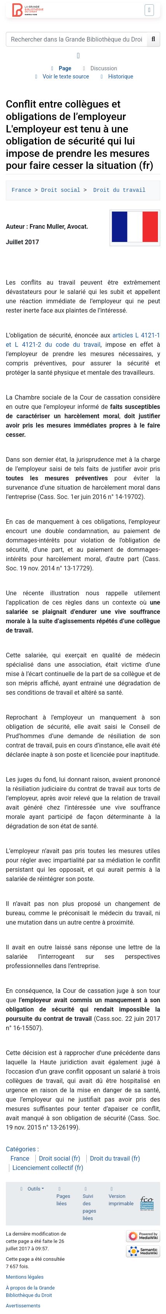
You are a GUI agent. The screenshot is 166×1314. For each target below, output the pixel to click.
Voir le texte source (66, 76)
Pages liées (63, 1199)
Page (65, 68)
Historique (120, 76)
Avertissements (23, 1306)
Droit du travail (119, 190)
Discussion (104, 68)
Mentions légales (25, 1277)
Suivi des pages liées (89, 1207)
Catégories (21, 1149)
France (21, 190)
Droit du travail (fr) (115, 1158)
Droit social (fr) (59, 1158)
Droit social (60, 190)
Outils (34, 1189)
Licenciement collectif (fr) (47, 1167)
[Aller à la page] (153, 39)
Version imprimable (120, 1199)
